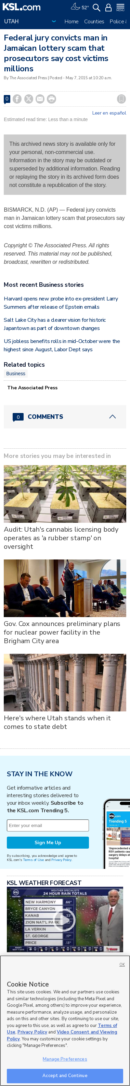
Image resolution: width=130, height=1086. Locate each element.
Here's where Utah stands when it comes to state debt (57, 722)
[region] (65, 1020)
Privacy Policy (61, 860)
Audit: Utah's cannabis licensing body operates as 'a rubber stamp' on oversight (61, 538)
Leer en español (109, 113)
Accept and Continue (64, 1076)
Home (72, 21)
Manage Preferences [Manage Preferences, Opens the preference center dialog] (65, 1059)
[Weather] (79, 7)
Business (15, 373)
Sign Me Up (48, 842)
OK (122, 964)
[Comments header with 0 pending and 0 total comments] (65, 416)
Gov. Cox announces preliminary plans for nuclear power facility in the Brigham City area (62, 632)
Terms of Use (33, 860)
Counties (94, 21)
